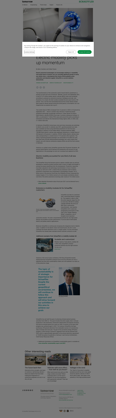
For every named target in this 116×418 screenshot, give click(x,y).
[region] (58, 49)
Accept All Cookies (84, 52)
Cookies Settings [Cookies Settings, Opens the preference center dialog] (29, 52)
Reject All (71, 52)
